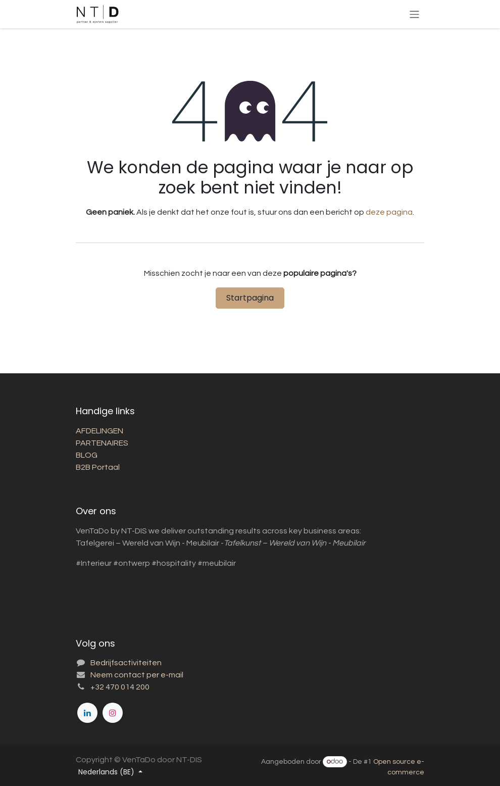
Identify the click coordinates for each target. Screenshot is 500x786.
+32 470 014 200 (119, 687)
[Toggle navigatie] (414, 14)
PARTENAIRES (103, 443)
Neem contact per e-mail (136, 675)
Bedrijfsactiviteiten (126, 663)
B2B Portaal (98, 467)
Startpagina (250, 298)
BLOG (86, 455)
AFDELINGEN (99, 431)
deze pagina (389, 212)
